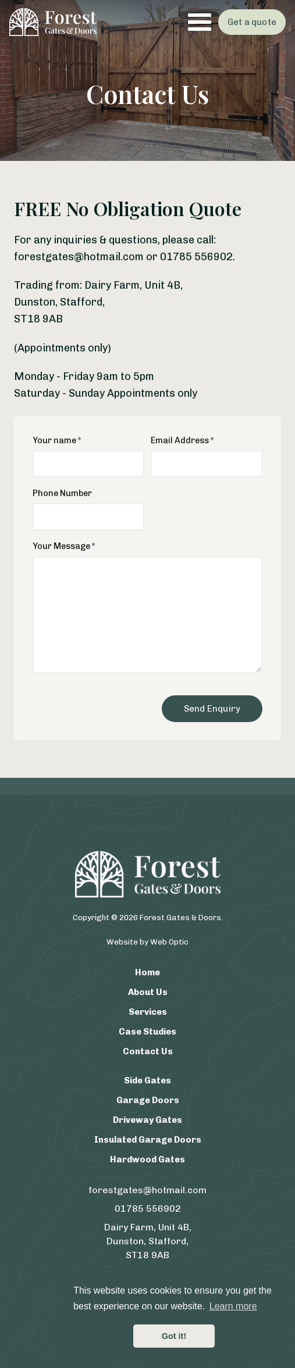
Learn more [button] (233, 1306)
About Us (148, 992)
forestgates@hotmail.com (147, 1189)
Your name (54, 440)
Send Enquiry (212, 708)
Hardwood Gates (147, 1159)
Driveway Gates (147, 1120)
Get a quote (252, 22)
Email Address (180, 440)
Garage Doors (147, 1100)
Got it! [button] (174, 1336)
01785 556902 (148, 1208)
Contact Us (148, 1051)
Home (147, 972)
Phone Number (62, 493)
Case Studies (147, 1031)
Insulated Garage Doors (147, 1139)
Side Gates (147, 1080)
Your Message (61, 546)
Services (148, 1012)
